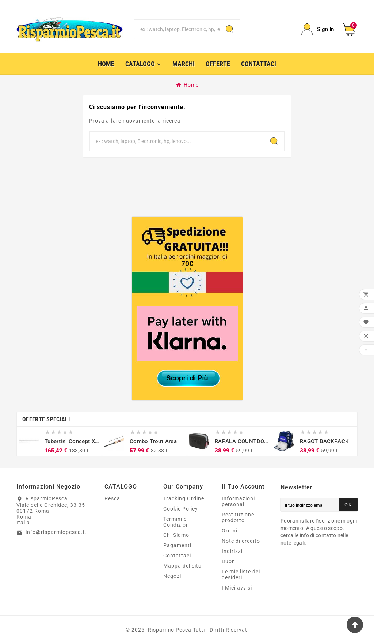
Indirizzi (232, 551)
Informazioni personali (238, 501)
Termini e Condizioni (177, 522)
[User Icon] (317, 29)
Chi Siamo (176, 535)
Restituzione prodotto (238, 517)
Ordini (229, 531)
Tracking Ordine (183, 498)
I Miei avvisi (237, 588)
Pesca (112, 498)
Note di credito (241, 541)
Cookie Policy (180, 509)
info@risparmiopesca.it (56, 532)
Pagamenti (177, 545)
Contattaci (177, 555)
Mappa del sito (182, 566)
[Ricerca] (177, 29)
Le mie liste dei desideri (241, 574)
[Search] (230, 29)
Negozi (172, 576)
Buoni (229, 561)
